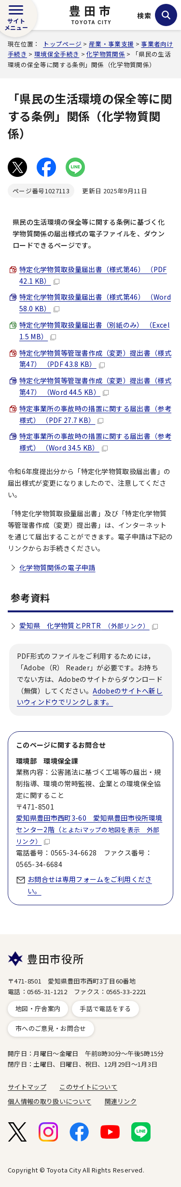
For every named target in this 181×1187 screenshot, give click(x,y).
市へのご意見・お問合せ (50, 1028)
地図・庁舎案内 (37, 1008)
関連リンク (121, 1101)
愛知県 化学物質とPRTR (88, 625)
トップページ (62, 43)
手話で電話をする (105, 1008)
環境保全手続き (56, 53)
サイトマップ (27, 1086)
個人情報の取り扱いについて (49, 1101)
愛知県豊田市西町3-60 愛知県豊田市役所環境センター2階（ (89, 829)
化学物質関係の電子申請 (57, 567)
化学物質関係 (105, 53)
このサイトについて (88, 1086)
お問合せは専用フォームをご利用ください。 (90, 885)
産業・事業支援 (111, 43)
